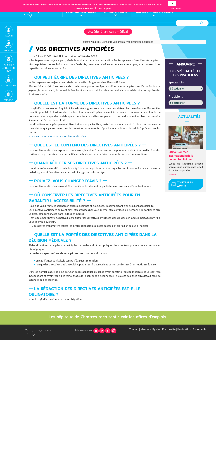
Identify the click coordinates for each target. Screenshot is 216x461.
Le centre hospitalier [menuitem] (81, 11)
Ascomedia (199, 329)
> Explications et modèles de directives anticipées (57, 136)
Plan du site (169, 329)
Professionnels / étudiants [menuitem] (156, 11)
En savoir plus (103, 8)
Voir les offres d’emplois (144, 317)
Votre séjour (8, 85)
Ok (172, 3)
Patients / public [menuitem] (116, 11)
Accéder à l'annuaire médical (108, 32)
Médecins (9, 35)
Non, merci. (176, 8)
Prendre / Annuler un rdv (8, 68)
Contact (134, 329)
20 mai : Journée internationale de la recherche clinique (181, 155)
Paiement (9, 100)
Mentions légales (150, 329)
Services (8, 50)
